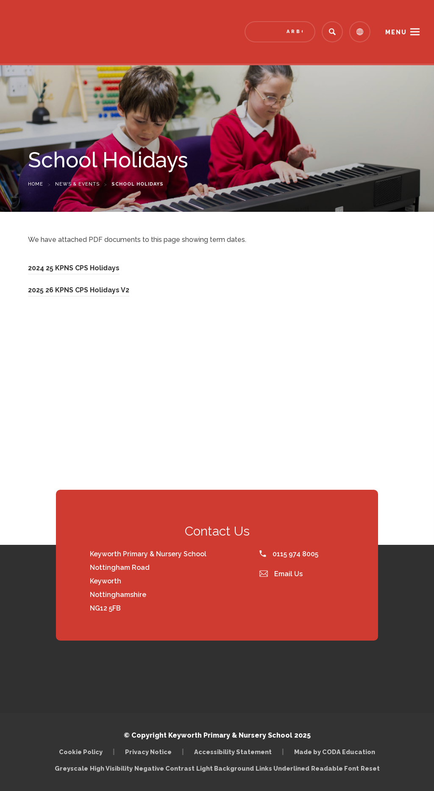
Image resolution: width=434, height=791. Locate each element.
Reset (370, 768)
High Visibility (111, 768)
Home (35, 184)
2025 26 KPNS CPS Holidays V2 (78, 290)
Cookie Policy (81, 751)
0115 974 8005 (288, 554)
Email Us (281, 574)
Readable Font (335, 768)
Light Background (225, 768)
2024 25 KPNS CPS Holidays (74, 268)
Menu (396, 32)
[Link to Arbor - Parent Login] (280, 31)
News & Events (77, 184)
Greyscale (71, 768)
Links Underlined (282, 768)
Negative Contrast (164, 768)
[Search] (332, 31)
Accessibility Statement (233, 751)
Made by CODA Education (334, 751)
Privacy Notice (148, 751)
